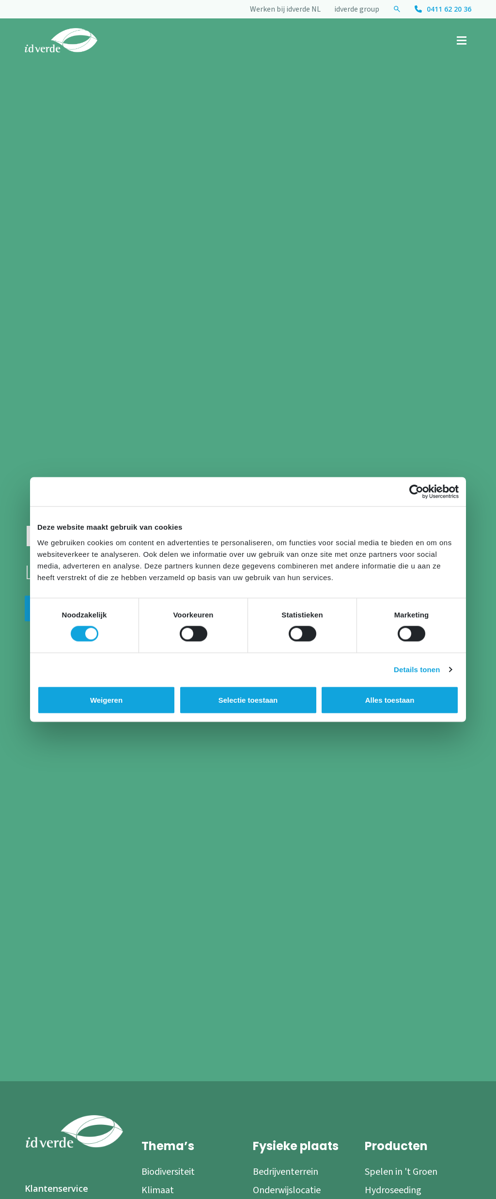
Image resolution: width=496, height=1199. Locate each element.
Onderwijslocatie (287, 1190)
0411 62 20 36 (449, 9)
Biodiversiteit (168, 1172)
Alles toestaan (390, 700)
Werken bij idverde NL (285, 9)
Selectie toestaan (248, 700)
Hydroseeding (393, 1190)
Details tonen (417, 669)
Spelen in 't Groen (401, 1172)
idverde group (356, 9)
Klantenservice (56, 1188)
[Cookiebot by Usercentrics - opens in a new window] (416, 492)
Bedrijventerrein (285, 1172)
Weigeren (106, 700)
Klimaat (157, 1190)
